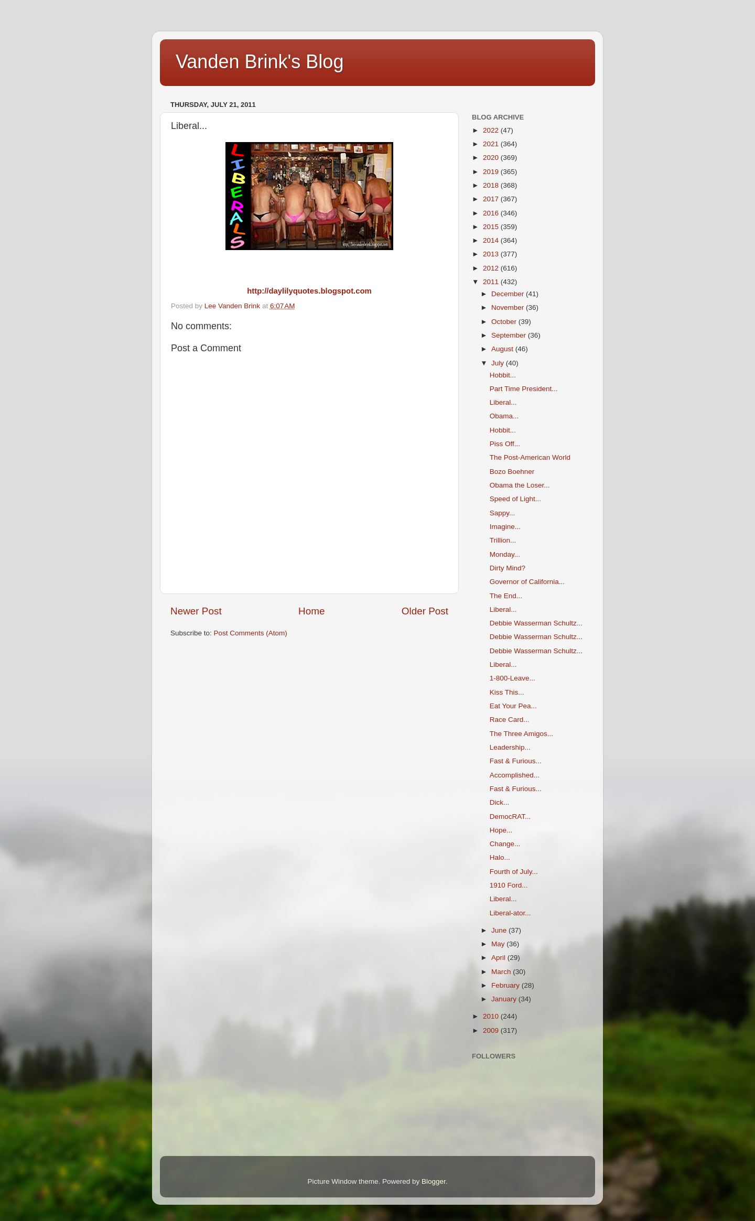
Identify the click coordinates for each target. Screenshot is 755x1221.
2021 (492, 144)
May (498, 944)
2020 (492, 157)
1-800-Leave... (512, 678)
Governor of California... (527, 582)
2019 (492, 172)
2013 (492, 254)
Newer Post (196, 611)
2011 (492, 282)
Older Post (425, 611)
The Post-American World (530, 457)
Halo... (500, 857)
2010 (492, 1016)
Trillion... (503, 540)
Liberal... (503, 402)
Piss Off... (505, 444)
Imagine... (505, 527)
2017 (492, 199)
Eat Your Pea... (513, 706)
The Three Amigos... (521, 734)
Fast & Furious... (516, 761)
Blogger (434, 1181)
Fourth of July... (514, 872)
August (503, 349)
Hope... (501, 830)
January (505, 999)
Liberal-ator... (510, 913)
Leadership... (510, 747)
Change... (505, 844)
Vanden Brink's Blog (259, 61)
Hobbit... (503, 375)
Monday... (505, 554)
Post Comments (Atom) (250, 633)
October (505, 322)
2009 (492, 1030)
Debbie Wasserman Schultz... (536, 623)
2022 (492, 130)
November (508, 307)
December (508, 294)
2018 (492, 185)
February (506, 985)
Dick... (500, 802)
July (498, 363)
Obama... (504, 416)
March (502, 972)
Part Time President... (524, 389)
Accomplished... (515, 775)
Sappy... (502, 513)
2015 (492, 227)
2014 (492, 240)
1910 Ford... (509, 885)
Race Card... (510, 719)
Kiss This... (507, 692)
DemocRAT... (510, 816)
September (509, 335)
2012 (492, 268)
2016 (492, 213)
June (500, 930)
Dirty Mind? (507, 568)
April (499, 957)
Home (311, 611)
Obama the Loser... (520, 485)
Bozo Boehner (512, 472)
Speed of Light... (515, 499)
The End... (506, 596)
